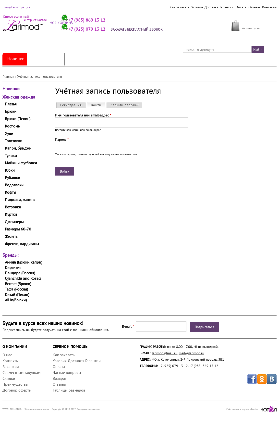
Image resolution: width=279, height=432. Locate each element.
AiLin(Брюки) (16, 299)
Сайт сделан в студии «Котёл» (251, 409)
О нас (7, 354)
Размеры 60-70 (18, 229)
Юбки (10, 170)
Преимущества (15, 384)
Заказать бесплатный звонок (138, 29)
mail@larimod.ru (191, 353)
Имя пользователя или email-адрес (83, 115)
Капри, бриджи (18, 148)
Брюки (10, 111)
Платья (11, 104)
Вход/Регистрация (16, 7)
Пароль (62, 139)
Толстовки (13, 140)
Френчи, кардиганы (22, 243)
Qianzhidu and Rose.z (23, 278)
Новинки (15, 59)
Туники (11, 155)
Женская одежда (46, 59)
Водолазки (14, 184)
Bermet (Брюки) (18, 283)
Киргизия (13, 267)
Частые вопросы (67, 372)
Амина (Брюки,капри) (23, 262)
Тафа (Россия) (16, 289)
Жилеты (11, 236)
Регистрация (71, 105)
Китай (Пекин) (17, 294)
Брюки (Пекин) (17, 118)
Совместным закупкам (21, 372)
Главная (8, 76)
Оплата (240, 7)
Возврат (59, 378)
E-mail (128, 326)
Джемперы (14, 221)
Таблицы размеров (69, 390)
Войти (98, 104)
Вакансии (10, 366)
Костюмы (13, 126)
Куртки (11, 214)
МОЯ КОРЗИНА (253, 23)
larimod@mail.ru (164, 353)
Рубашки (12, 177)
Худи (9, 133)
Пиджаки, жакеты (20, 199)
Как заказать (179, 7)
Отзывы (254, 7)
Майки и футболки (21, 162)
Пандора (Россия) (20, 272)
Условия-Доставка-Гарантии (212, 7)
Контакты (269, 7)
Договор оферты (17, 390)
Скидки (8, 378)
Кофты (10, 192)
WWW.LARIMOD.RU (12, 409)
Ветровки (13, 206)
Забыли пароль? (124, 105)
